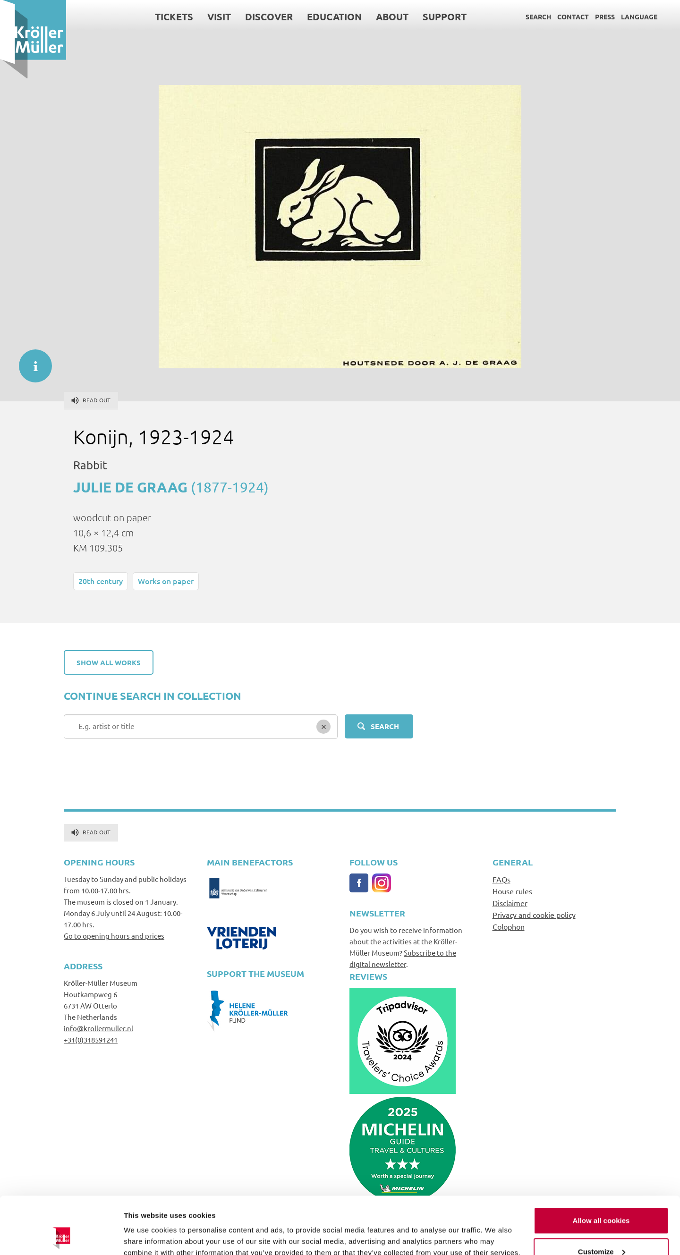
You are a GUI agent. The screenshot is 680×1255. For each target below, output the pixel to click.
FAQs (501, 879)
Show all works (108, 662)
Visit (219, 16)
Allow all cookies (601, 1167)
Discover (269, 16)
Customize (601, 1198)
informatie (30, 361)
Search (538, 16)
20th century (100, 581)
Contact (573, 16)
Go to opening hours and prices (114, 935)
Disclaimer (510, 902)
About (392, 16)
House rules (512, 891)
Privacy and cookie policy (534, 914)
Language (639, 16)
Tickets (174, 16)
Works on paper (166, 581)
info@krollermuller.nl (98, 1028)
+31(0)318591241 (91, 1039)
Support (445, 16)
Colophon (509, 926)
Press (605, 16)
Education (334, 16)
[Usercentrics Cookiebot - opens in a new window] (61, 1237)
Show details (146, 1236)
